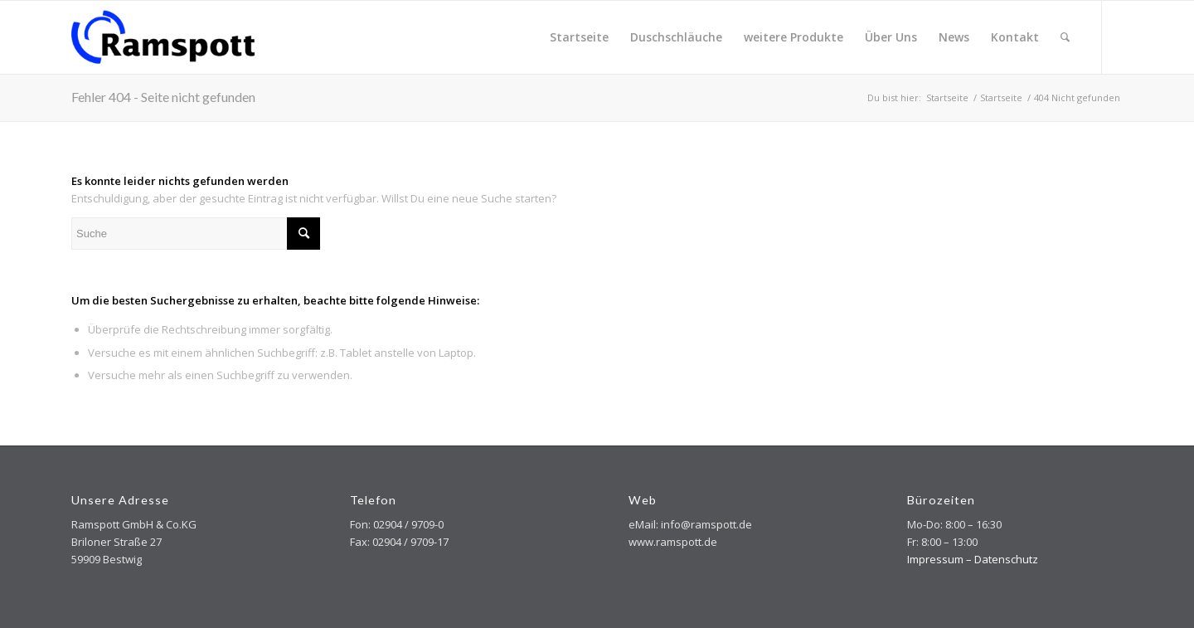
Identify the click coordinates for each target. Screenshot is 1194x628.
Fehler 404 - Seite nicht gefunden (163, 97)
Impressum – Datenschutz (972, 559)
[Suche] (1065, 37)
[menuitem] (579, 37)
